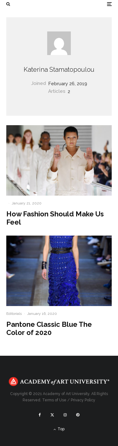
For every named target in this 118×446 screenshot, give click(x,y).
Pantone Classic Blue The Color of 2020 (49, 328)
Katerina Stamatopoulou (59, 69)
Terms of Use (54, 400)
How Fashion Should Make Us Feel (55, 218)
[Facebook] (40, 414)
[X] (52, 414)
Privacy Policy (83, 400)
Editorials (14, 313)
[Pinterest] (77, 414)
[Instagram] (65, 414)
